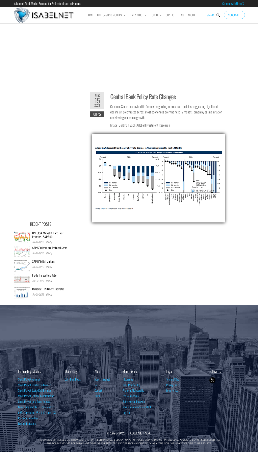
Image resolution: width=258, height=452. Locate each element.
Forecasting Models (109, 15)
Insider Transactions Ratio (44, 275)
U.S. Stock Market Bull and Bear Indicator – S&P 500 (47, 235)
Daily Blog (136, 15)
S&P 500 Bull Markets (43, 261)
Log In (154, 15)
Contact (171, 15)
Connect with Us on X (233, 3)
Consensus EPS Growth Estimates (48, 289)
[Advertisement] (129, 55)
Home (90, 15)
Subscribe (234, 15)
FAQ (182, 15)
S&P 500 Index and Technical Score (49, 247)
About (191, 15)
